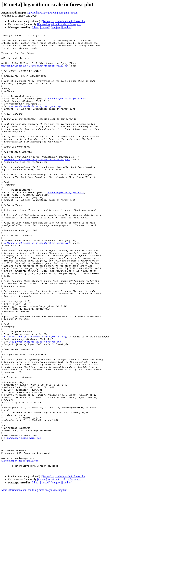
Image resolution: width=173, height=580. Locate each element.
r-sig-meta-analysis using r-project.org (35, 120)
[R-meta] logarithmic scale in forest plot (63, 21)
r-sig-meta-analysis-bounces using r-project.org (35, 397)
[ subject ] (56, 27)
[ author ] (67, 27)
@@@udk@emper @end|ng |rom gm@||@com (52, 12)
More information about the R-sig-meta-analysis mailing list (34, 577)
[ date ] (36, 27)
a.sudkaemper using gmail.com (65, 111)
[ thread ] (45, 27)
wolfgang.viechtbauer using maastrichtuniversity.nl (34, 72)
